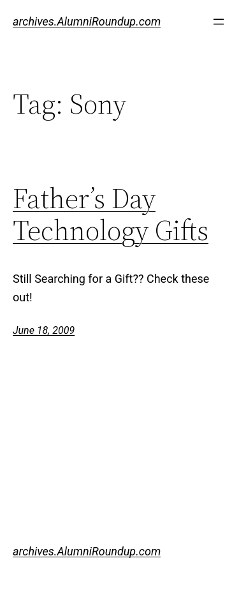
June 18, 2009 (44, 330)
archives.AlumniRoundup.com (87, 21)
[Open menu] (218, 21)
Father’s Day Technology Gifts (110, 215)
